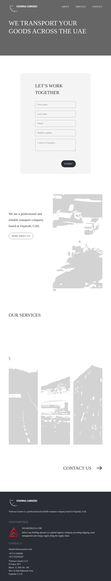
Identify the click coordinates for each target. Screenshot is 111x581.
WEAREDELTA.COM (32, 528)
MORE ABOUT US (21, 236)
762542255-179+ (16, 557)
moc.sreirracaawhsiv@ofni (20, 549)
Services (81, 7)
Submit (68, 164)
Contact (97, 7)
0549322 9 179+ (16, 553)
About (65, 7)
